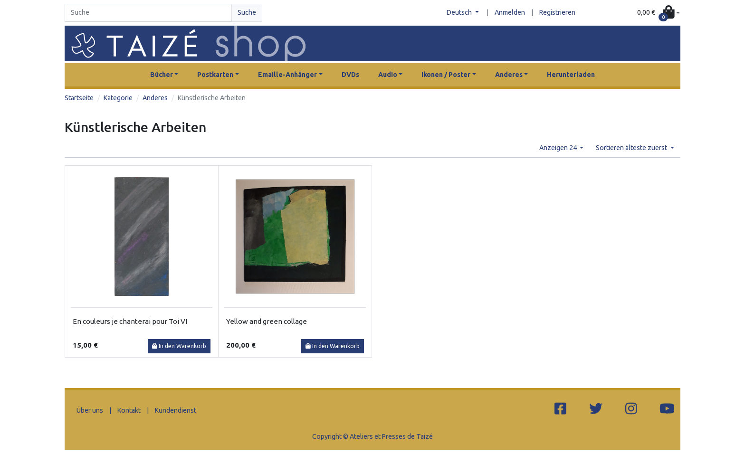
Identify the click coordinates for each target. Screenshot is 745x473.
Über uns (89, 410)
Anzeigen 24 (558, 147)
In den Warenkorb (179, 346)
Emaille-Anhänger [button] (287, 74)
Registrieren (557, 12)
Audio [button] (387, 74)
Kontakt (129, 410)
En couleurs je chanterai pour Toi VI (130, 321)
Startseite (79, 98)
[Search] (148, 13)
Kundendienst (175, 410)
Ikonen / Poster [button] (445, 74)
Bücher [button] (161, 74)
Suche (247, 12)
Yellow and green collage (266, 321)
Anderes (155, 98)
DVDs (350, 74)
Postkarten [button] (215, 74)
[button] (658, 13)
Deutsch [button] (460, 12)
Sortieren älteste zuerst (632, 147)
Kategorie (118, 98)
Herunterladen (571, 74)
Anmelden (510, 12)
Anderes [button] (509, 74)
